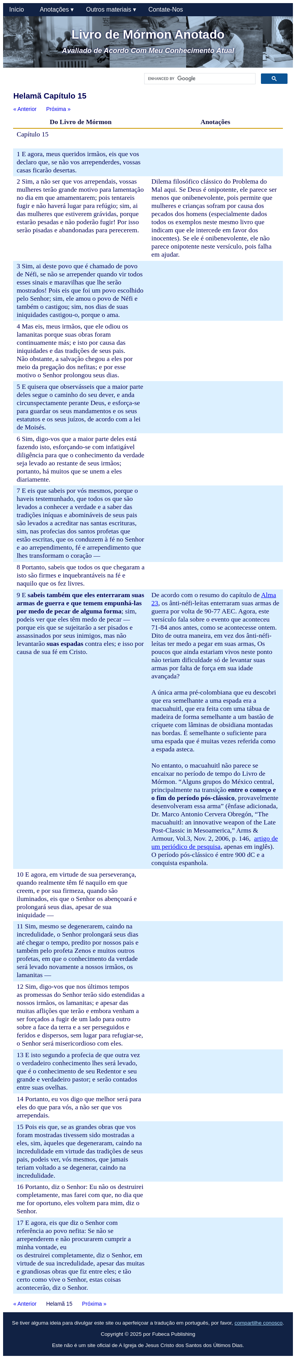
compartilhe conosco (258, 1323)
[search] (199, 78)
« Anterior (24, 109)
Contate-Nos (165, 9)
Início (18, 9)
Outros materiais (111, 9)
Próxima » (58, 109)
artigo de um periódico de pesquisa (214, 842)
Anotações (57, 9)
